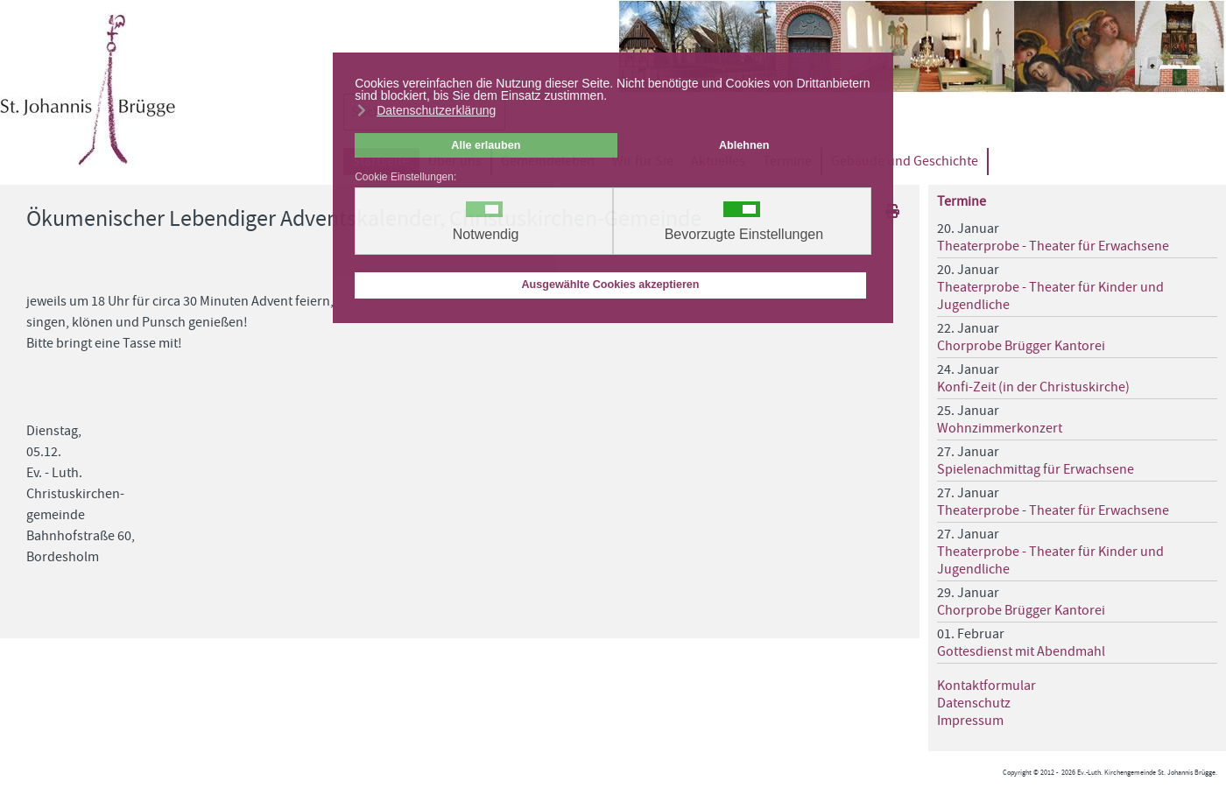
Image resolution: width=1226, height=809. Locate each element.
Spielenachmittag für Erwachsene (1035, 469)
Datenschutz (974, 703)
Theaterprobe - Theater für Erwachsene (1053, 246)
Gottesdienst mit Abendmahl (1021, 651)
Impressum (970, 720)
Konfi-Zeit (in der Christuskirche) (1033, 387)
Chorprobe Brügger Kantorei (1021, 346)
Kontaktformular (986, 685)
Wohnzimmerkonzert (999, 428)
